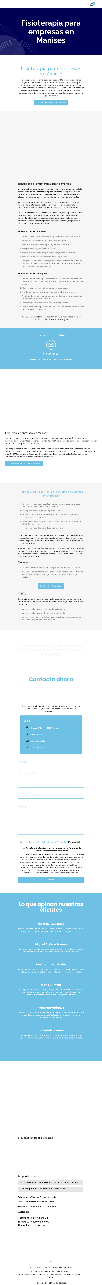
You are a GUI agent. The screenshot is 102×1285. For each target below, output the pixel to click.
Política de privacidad (40, 1271)
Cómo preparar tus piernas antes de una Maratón (42, 1188)
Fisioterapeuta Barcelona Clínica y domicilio (37, 1206)
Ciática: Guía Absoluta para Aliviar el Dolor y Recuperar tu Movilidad (50, 1182)
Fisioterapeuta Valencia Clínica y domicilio (37, 1197)
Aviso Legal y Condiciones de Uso (34, 1274)
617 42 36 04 (36, 734)
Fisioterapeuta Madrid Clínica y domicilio (36, 1201)
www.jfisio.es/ (37, 747)
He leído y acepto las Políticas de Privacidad (45, 842)
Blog (51, 1277)
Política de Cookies (61, 1271)
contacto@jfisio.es (39, 741)
